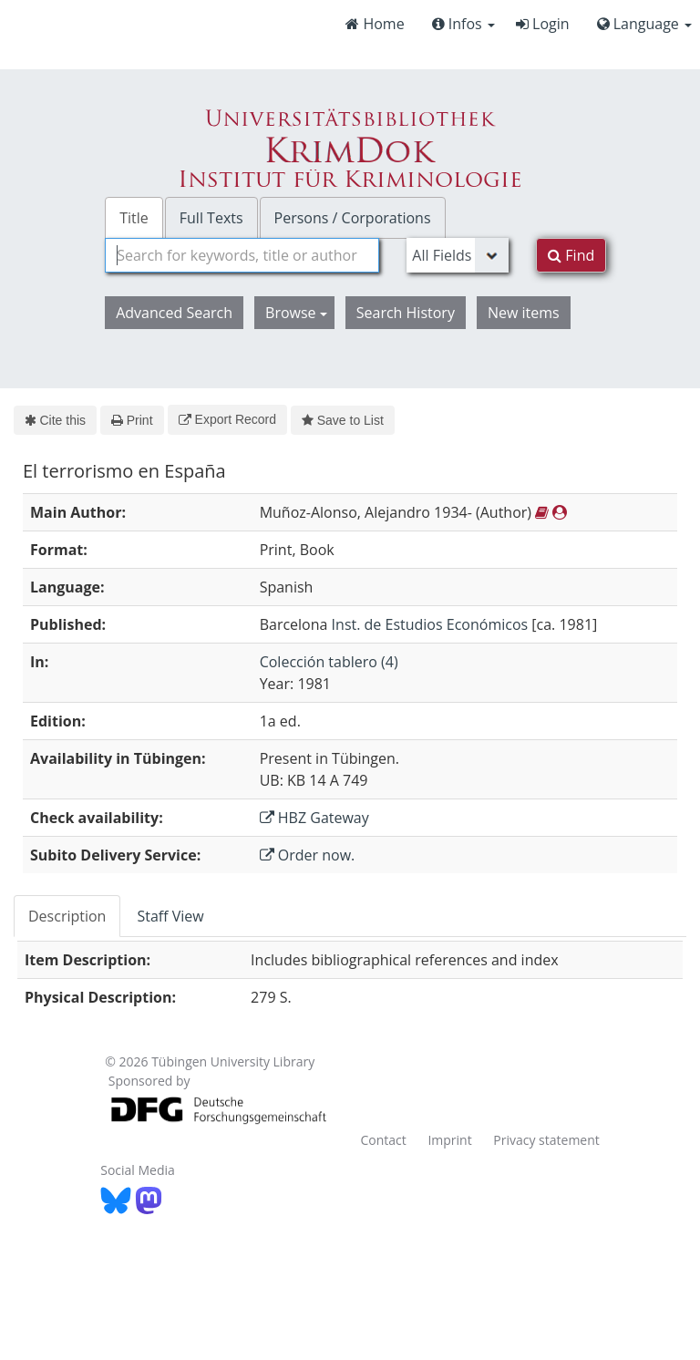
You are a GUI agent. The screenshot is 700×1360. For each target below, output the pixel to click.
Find (571, 255)
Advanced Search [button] (174, 313)
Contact (383, 1140)
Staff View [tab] (170, 916)
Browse (296, 313)
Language (644, 24)
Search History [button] (405, 313)
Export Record (227, 419)
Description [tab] (67, 916)
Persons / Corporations (352, 218)
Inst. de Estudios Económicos (430, 624)
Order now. (307, 855)
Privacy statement (546, 1140)
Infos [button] (463, 24)
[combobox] (242, 255)
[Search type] (458, 255)
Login (543, 24)
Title (134, 218)
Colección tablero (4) (329, 662)
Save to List (343, 420)
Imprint (449, 1140)
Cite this (55, 420)
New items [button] (524, 313)
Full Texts (211, 218)
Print (131, 420)
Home (374, 24)
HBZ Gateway (314, 818)
